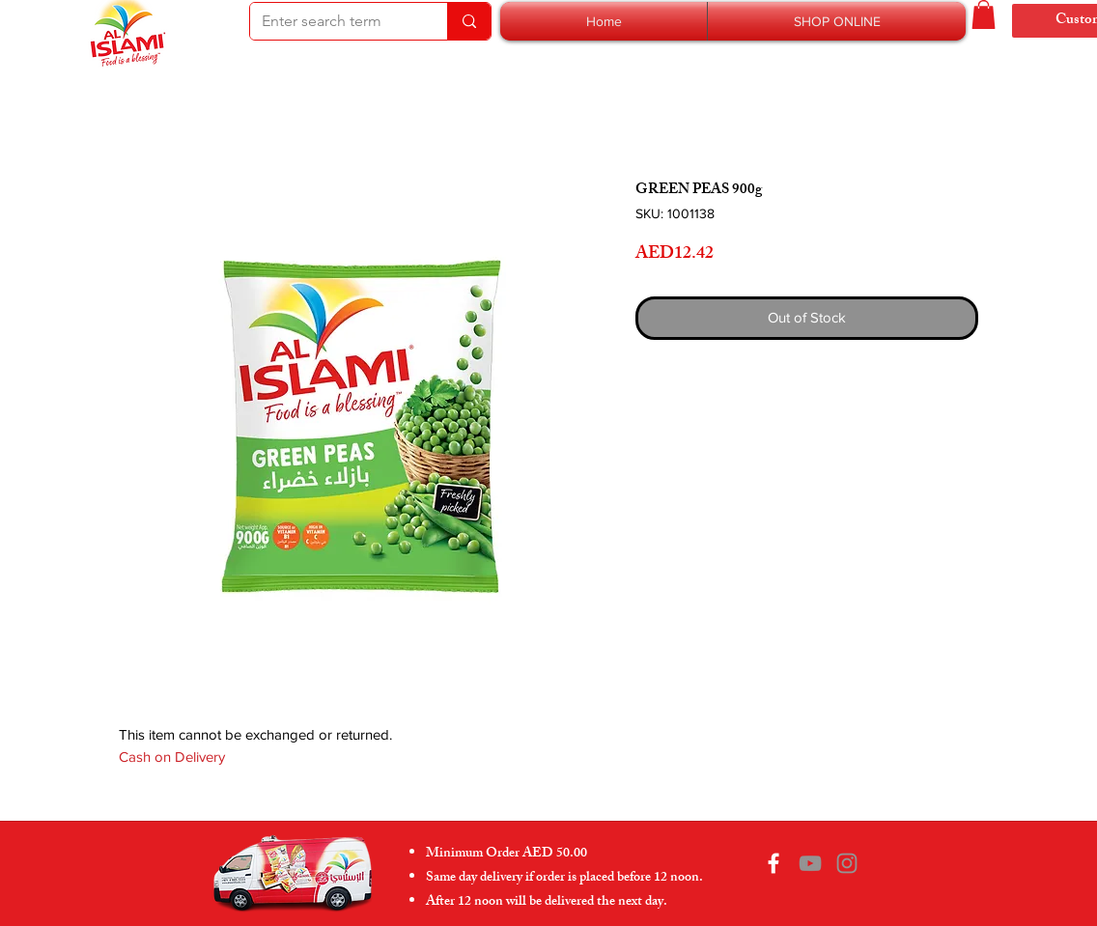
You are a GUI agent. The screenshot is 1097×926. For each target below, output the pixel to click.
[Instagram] (846, 863)
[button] (837, 21)
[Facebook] (773, 863)
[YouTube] (810, 863)
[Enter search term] (334, 21)
